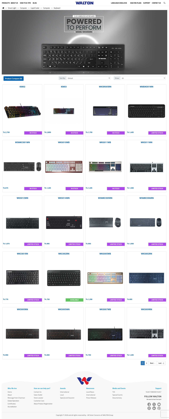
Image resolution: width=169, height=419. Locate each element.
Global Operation (13, 400)
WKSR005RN (105, 86)
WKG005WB (105, 253)
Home (10, 392)
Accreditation (12, 406)
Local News (90, 392)
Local (62, 395)
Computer (23, 8)
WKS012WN (22, 198)
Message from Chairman (16, 398)
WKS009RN (146, 309)
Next (152, 363)
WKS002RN (146, 253)
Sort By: (62, 78)
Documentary (117, 398)
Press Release (91, 398)
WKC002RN (63, 253)
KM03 (64, 86)
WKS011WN (146, 142)
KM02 (22, 86)
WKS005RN (22, 309)
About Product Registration (43, 403)
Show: (117, 78)
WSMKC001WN (22, 142)
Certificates (12, 403)
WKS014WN (64, 198)
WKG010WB (64, 142)
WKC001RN (22, 253)
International (64, 392)
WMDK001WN (146, 86)
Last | (161, 363)
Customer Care (39, 400)
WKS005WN (64, 309)
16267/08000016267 (153, 392)
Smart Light (12, 8)
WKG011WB (105, 142)
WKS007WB (105, 309)
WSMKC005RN (105, 198)
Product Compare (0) (13, 78)
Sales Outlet (38, 395)
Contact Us (37, 392)
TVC (113, 392)
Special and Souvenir (67, 398)
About (10, 395)
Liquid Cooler (35, 8)
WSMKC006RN (146, 198)
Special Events (117, 395)
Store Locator (38, 398)
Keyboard (57, 8)
